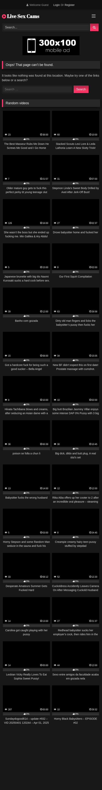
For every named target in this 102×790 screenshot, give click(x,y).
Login (56, 4)
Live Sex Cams (20, 16)
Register (70, 4)
